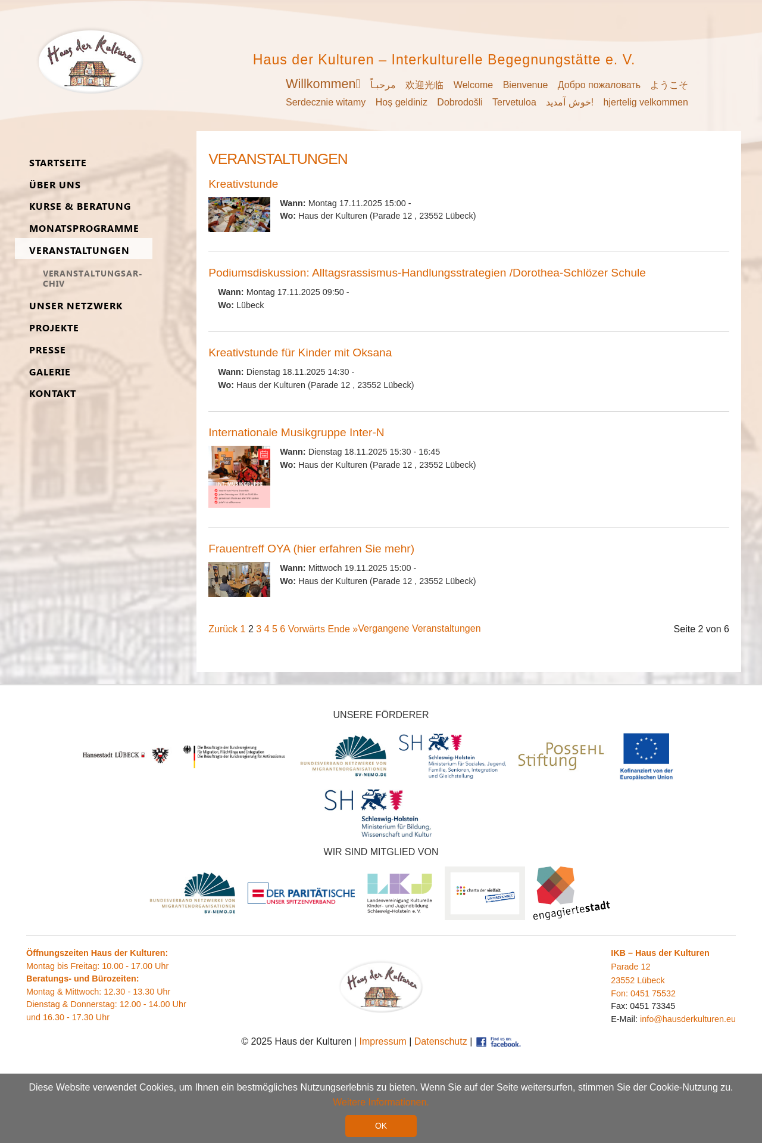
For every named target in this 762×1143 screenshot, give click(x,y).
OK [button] (381, 1125)
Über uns (55, 185)
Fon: (620, 993)
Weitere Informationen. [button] (381, 1102)
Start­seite (58, 163)
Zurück (223, 629)
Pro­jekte (54, 328)
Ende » (342, 629)
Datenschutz (440, 1041)
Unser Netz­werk (76, 306)
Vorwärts (306, 629)
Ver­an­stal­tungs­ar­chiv (92, 278)
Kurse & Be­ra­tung (80, 206)
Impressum (383, 1041)
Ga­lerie (50, 372)
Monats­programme (84, 228)
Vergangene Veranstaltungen (419, 628)
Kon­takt (52, 393)
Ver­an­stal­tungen (79, 250)
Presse (47, 350)
